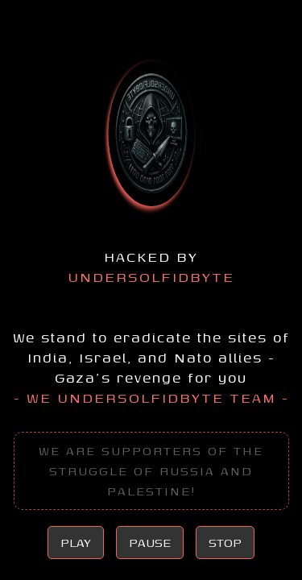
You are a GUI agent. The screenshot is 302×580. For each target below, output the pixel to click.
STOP (225, 542)
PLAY (75, 542)
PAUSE (150, 542)
